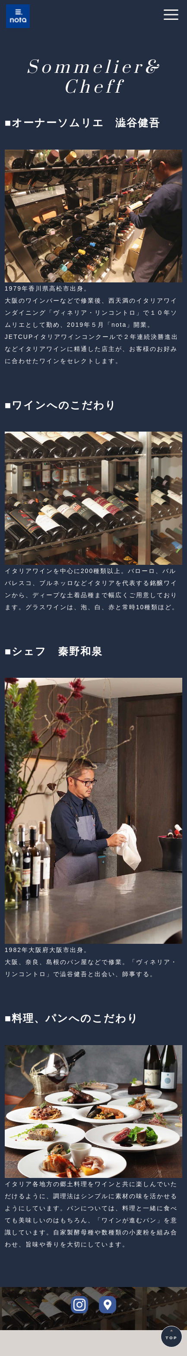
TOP (171, 1337)
